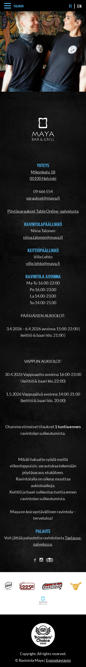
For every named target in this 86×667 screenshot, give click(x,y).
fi (70, 6)
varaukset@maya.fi (43, 198)
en (79, 6)
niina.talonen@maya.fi (43, 237)
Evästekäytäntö (58, 660)
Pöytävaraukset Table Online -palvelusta (42, 211)
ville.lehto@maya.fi (43, 263)
